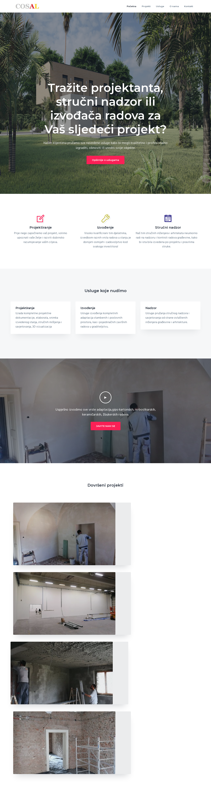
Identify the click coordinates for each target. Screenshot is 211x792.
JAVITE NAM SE (105, 426)
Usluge (158, 759)
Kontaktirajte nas (184, 710)
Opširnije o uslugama (105, 160)
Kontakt (158, 765)
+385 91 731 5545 (25, 777)
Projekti (112, 765)
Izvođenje (87, 308)
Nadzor (151, 308)
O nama (112, 759)
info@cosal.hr (23, 784)
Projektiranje (25, 308)
